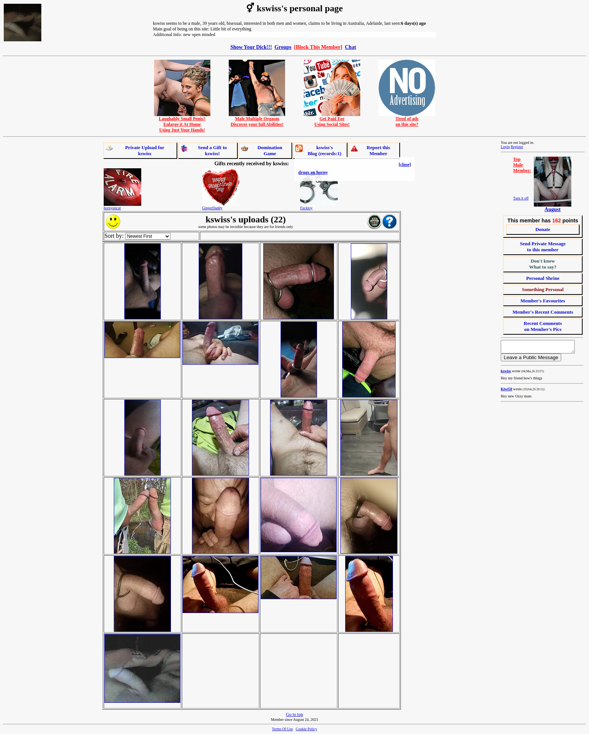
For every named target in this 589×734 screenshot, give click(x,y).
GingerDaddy (212, 208)
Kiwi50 (506, 391)
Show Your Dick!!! (251, 47)
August (553, 209)
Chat (350, 47)
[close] (405, 164)
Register (516, 147)
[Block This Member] (318, 47)
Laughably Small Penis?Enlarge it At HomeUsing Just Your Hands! (182, 122)
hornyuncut (112, 208)
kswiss (506, 373)
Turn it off (521, 198)
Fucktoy (306, 208)
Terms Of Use (282, 729)
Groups (283, 47)
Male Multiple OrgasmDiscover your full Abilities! (257, 119)
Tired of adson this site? (407, 119)
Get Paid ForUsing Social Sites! (332, 119)
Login (505, 147)
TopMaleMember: (522, 165)
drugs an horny (313, 172)
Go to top (294, 714)
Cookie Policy (306, 729)
